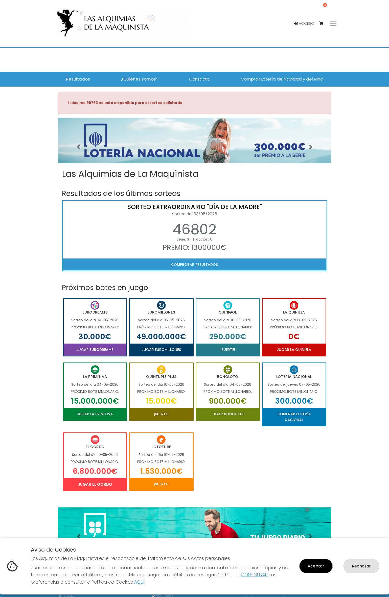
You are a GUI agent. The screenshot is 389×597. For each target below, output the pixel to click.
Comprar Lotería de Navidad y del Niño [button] (282, 79)
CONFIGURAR (254, 575)
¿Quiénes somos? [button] (139, 79)
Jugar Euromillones (161, 349)
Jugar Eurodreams (94, 349)
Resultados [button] (78, 79)
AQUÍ (139, 582)
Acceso (304, 23)
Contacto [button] (199, 79)
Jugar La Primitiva (95, 414)
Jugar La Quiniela (294, 349)
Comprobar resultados (194, 264)
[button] (78, 147)
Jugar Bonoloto (228, 414)
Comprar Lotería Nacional (294, 416)
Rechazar (361, 566)
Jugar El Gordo (95, 484)
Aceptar (316, 566)
